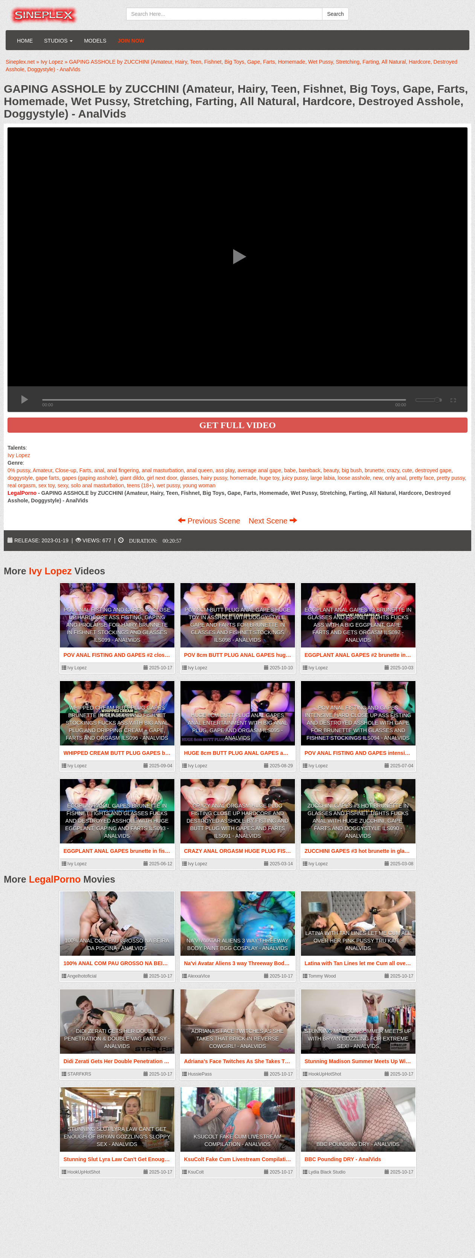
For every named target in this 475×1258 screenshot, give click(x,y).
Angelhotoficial (79, 976)
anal (99, 470)
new (377, 478)
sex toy (46, 485)
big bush (352, 470)
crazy (393, 470)
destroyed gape (433, 470)
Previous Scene (210, 521)
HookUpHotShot (322, 1074)
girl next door (162, 478)
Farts (85, 470)
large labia (322, 478)
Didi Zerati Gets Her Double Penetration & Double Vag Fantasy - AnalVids (117, 1038)
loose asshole (354, 478)
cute (407, 470)
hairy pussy (214, 478)
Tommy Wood (319, 976)
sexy (63, 485)
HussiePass (197, 1074)
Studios (58, 41)
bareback (310, 470)
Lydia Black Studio (324, 1172)
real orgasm (21, 485)
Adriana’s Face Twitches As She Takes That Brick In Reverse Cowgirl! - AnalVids (237, 1038)
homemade (243, 478)
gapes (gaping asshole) (89, 478)
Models (95, 41)
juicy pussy (294, 478)
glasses (189, 478)
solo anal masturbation (97, 485)
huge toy (269, 478)
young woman (199, 485)
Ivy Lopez (19, 455)
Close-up (65, 470)
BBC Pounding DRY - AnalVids (358, 1144)
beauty (331, 470)
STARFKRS (76, 1074)
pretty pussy (450, 478)
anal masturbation (162, 470)
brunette (374, 470)
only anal (395, 478)
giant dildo (132, 478)
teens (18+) (140, 485)
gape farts (47, 478)
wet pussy (168, 485)
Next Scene (273, 521)
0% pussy (19, 470)
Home (25, 41)
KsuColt (193, 1172)
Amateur (42, 470)
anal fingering (123, 470)
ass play (224, 470)
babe (290, 470)
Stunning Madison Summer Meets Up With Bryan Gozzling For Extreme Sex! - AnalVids (358, 1038)
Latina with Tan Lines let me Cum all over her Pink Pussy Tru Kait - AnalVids (358, 940)
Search (335, 14)
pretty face (421, 478)
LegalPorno (55, 879)
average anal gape (259, 470)
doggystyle (20, 478)
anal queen (199, 470)
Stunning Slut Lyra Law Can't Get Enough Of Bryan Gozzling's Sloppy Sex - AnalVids (117, 1136)
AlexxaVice (196, 976)
